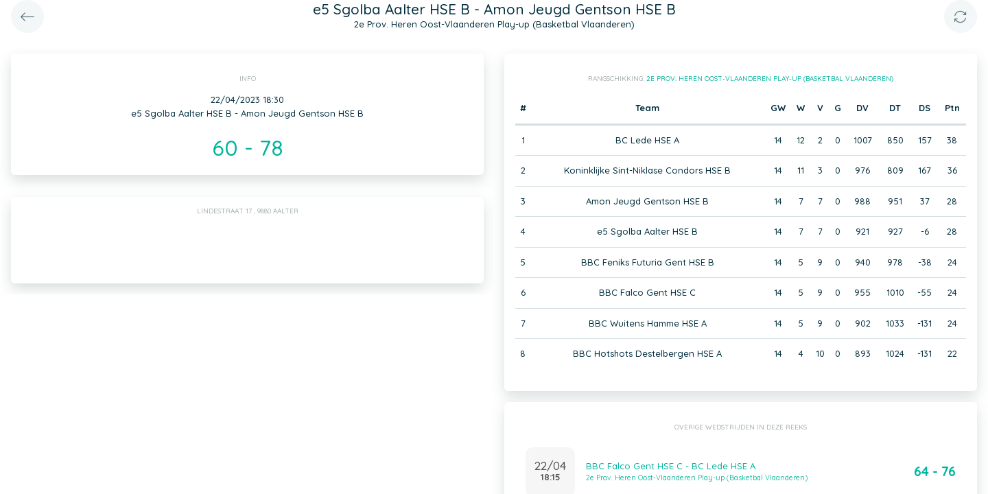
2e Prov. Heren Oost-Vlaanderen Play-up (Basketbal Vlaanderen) (769, 78)
